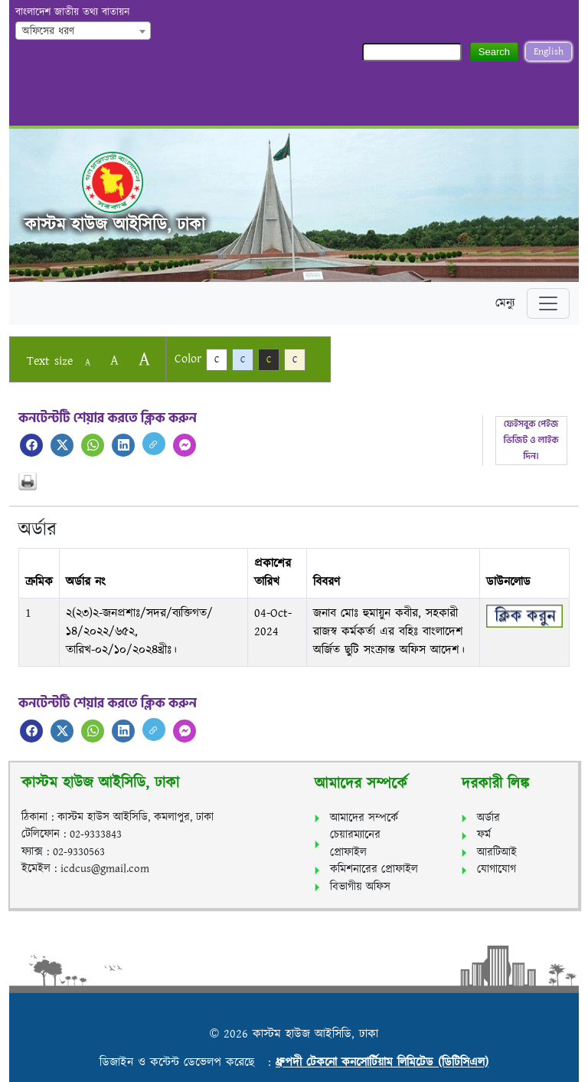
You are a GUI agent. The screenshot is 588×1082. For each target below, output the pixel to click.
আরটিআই (497, 852)
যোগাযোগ (496, 869)
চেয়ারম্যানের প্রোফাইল (355, 844)
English (549, 51)
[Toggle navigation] (548, 303)
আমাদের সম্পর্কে (364, 818)
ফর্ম (484, 835)
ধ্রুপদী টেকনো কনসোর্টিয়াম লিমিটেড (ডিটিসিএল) (382, 1062)
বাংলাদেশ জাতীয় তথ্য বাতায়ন (72, 12)
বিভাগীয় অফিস (360, 887)
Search (494, 51)
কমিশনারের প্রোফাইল (374, 869)
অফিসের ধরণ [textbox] (48, 31)
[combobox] (83, 30)
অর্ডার (488, 818)
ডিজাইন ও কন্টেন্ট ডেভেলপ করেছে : (188, 1062)
